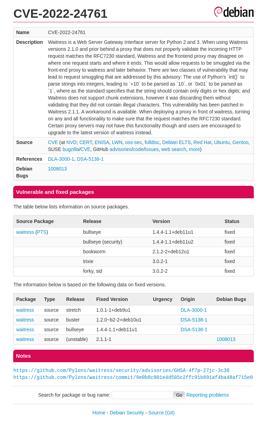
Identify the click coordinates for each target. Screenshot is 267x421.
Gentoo (241, 142)
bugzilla (71, 149)
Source (156, 412)
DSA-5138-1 (90, 159)
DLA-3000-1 (61, 159)
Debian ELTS (176, 142)
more (194, 149)
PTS (41, 232)
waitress (25, 232)
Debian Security (127, 412)
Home (98, 412)
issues (152, 149)
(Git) (170, 412)
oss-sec (133, 142)
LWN (117, 142)
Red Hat (202, 142)
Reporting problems (207, 395)
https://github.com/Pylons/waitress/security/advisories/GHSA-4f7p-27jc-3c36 (121, 370)
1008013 (57, 169)
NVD (71, 142)
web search (173, 149)
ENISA (102, 142)
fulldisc (152, 142)
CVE (53, 142)
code (138, 149)
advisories (120, 149)
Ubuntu (222, 142)
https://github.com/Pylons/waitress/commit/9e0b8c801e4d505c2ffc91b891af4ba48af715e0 (133, 377)
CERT (85, 142)
